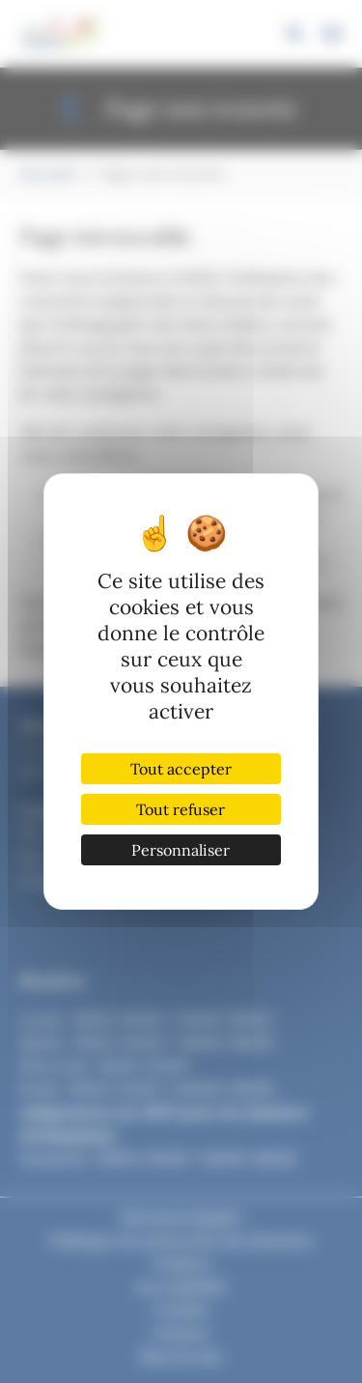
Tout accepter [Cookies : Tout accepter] (181, 768)
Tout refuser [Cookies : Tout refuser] (180, 809)
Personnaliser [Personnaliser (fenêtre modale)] (180, 850)
